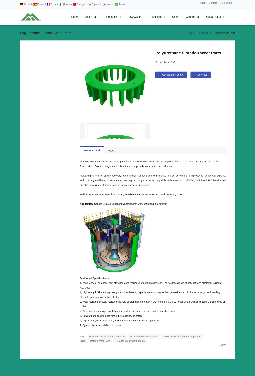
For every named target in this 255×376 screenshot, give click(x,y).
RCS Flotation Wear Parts (143, 336)
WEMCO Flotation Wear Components (182, 336)
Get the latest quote (172, 74)
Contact (213, 3)
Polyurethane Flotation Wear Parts (107, 336)
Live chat (202, 74)
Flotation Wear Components (130, 341)
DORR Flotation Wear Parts (95, 341)
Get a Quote (226, 3)
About (203, 3)
